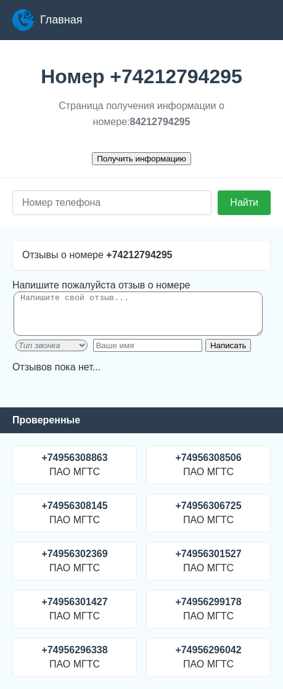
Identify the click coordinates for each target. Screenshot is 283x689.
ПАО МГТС (74, 464)
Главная (47, 20)
